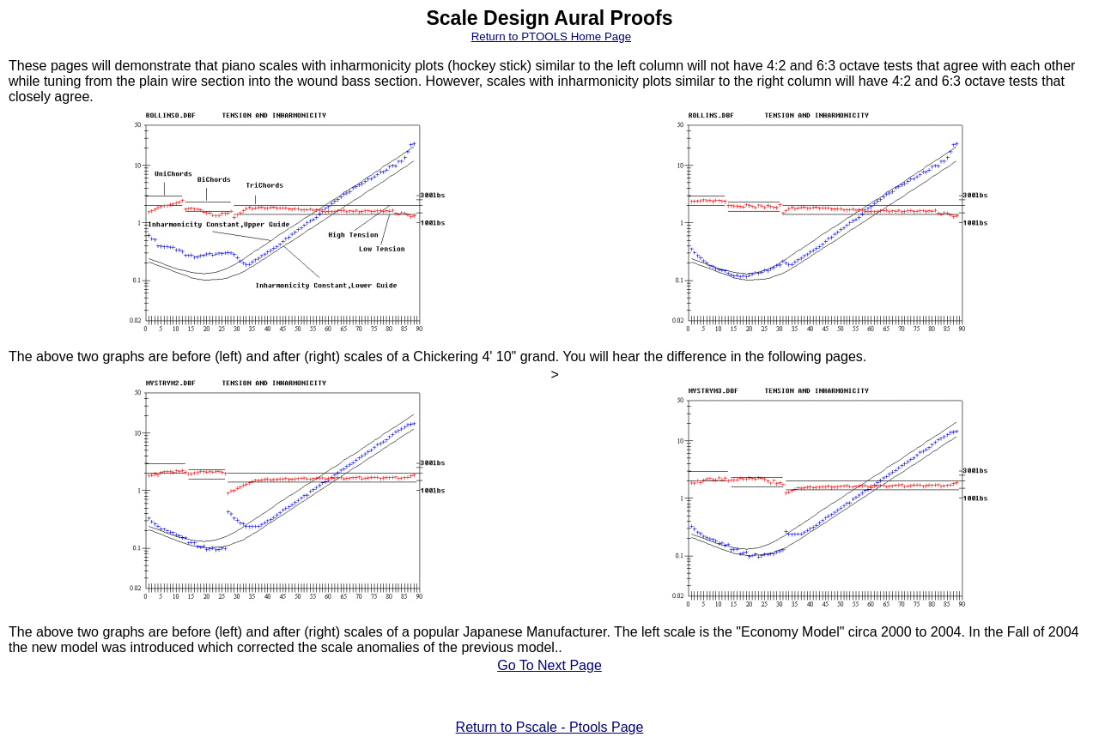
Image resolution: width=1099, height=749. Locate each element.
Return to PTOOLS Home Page (551, 36)
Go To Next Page (549, 665)
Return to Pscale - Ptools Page (550, 727)
